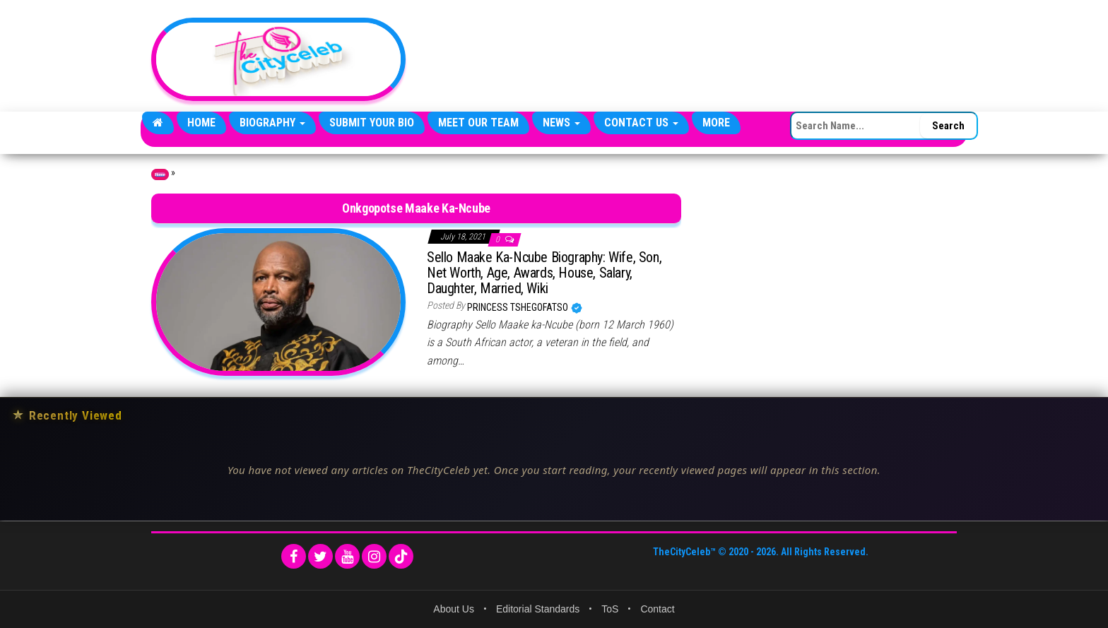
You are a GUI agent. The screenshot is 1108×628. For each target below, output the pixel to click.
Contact (657, 609)
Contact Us (641, 122)
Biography (272, 122)
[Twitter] (320, 556)
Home (201, 122)
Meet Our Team (478, 122)
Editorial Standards (537, 609)
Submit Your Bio (371, 122)
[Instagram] (374, 556)
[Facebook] (293, 556)
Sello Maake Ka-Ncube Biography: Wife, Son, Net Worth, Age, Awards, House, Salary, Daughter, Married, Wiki (544, 273)
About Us (453, 609)
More (716, 122)
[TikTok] (401, 556)
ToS (609, 609)
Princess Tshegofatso (518, 307)
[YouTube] (347, 556)
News (561, 122)
